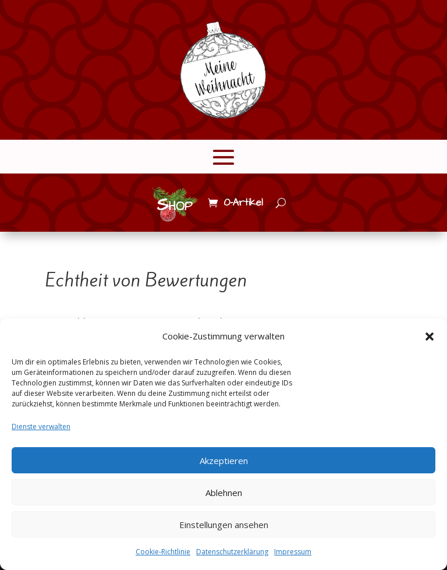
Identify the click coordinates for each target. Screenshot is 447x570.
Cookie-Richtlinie (163, 552)
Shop (175, 205)
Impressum (292, 552)
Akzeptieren (224, 460)
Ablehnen (223, 492)
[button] (429, 336)
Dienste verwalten (41, 426)
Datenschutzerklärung (232, 552)
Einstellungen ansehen (223, 524)
